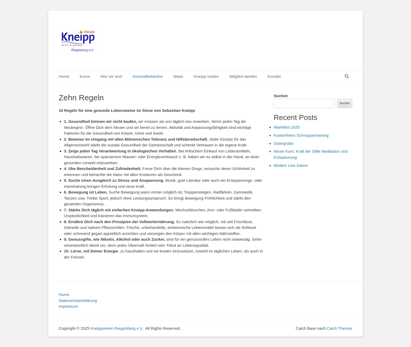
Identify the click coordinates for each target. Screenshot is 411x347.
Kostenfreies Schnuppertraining (301, 135)
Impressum (68, 306)
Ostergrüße (284, 143)
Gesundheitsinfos (147, 76)
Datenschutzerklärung (78, 300)
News (178, 76)
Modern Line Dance (291, 165)
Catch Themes (339, 328)
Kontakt (274, 76)
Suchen (281, 95)
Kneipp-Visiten (206, 76)
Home (64, 76)
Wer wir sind (111, 76)
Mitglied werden (243, 76)
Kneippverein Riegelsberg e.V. (116, 328)
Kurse (85, 76)
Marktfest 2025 (287, 127)
